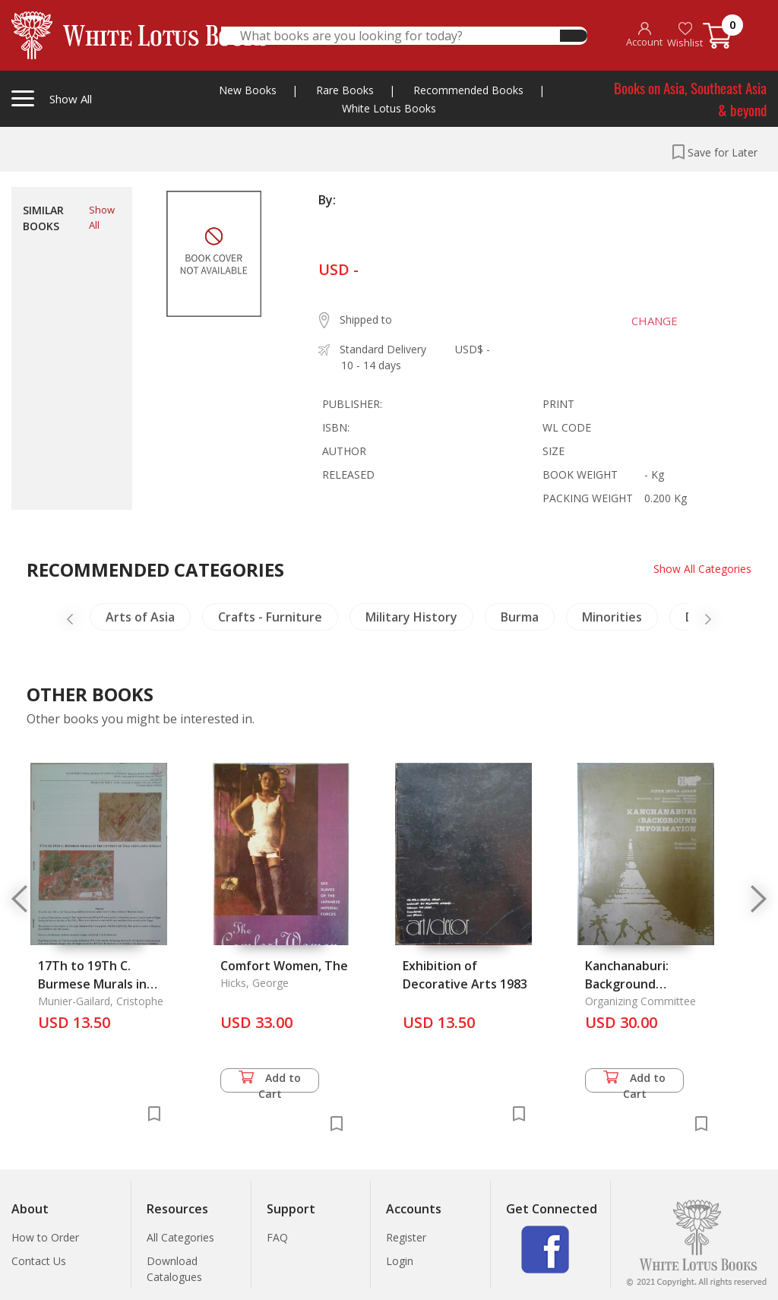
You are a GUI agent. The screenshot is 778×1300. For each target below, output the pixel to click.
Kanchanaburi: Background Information (627, 984)
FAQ (277, 1237)
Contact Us (38, 1261)
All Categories (180, 1237)
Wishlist (685, 35)
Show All (102, 217)
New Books (248, 90)
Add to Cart (270, 1082)
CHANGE (653, 320)
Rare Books (345, 90)
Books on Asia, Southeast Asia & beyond (690, 98)
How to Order (45, 1237)
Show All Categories (702, 568)
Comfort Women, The (284, 965)
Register (406, 1237)
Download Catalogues (174, 1269)
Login (399, 1261)
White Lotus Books (389, 108)
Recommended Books (468, 90)
